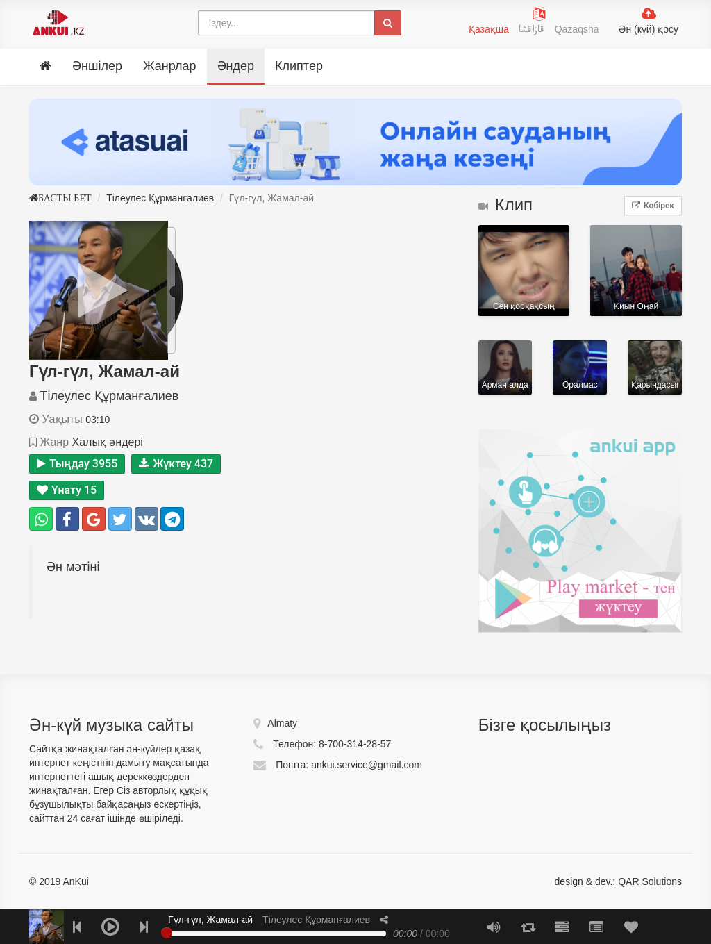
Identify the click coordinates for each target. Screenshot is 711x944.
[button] (384, 919)
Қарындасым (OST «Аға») (655, 367)
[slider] (166, 932)
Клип (505, 204)
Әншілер (97, 66)
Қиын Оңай (636, 271)
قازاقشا (533, 31)
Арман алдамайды (505, 367)
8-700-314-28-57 (355, 744)
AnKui (74, 881)
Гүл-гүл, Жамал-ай (210, 919)
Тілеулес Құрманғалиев (160, 198)
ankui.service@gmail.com (366, 764)
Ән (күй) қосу (648, 29)
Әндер (235, 66)
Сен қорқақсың (524, 271)
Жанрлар (169, 66)
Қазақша (489, 29)
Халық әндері (107, 442)
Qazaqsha (577, 29)
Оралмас (580, 367)
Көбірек (653, 205)
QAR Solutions (650, 881)
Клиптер (299, 66)
